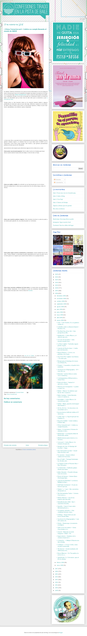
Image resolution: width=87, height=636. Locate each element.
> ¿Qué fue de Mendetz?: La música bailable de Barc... (67, 481)
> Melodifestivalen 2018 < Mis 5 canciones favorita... (65, 502)
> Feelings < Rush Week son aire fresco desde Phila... (66, 515)
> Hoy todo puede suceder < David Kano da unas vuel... (66, 451)
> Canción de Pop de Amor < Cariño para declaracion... (67, 349)
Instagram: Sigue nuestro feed (62, 222)
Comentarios (58, 182)
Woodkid (30, 290)
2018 (56, 293)
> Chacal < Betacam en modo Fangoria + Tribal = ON (65, 532)
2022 (56, 282)
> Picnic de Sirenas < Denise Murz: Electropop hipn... (66, 477)
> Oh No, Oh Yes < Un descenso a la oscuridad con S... (67, 408)
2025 (56, 274)
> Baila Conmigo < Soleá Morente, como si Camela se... (66, 396)
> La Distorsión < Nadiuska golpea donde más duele (66, 468)
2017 (56, 568)
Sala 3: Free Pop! (58, 199)
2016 (56, 571)
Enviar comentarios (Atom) (29, 449)
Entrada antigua (43, 445)
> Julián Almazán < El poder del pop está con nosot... (66, 473)
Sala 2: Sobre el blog (59, 196)
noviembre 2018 (61, 298)
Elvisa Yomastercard (20, 94)
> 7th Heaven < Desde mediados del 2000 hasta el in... (67, 549)
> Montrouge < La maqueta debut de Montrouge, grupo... (67, 434)
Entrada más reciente (10, 445)
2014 (56, 577)
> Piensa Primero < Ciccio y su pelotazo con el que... (65, 353)
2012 (56, 582)
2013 (56, 579)
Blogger (61, 632)
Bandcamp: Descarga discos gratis (63, 219)
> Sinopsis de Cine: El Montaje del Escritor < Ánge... (66, 447)
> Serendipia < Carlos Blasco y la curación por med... (66, 400)
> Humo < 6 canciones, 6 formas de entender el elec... (67, 430)
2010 (56, 588)
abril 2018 (60, 317)
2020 (56, 288)
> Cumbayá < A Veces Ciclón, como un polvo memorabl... (67, 545)
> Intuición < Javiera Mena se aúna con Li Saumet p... (66, 374)
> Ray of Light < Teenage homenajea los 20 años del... (67, 460)
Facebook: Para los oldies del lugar (63, 225)
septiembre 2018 (62, 304)
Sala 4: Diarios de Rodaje (60, 202)
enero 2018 (60, 565)
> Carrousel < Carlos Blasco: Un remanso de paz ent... (66, 443)
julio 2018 (60, 309)
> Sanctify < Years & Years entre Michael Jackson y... (65, 507)
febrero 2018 (60, 562)
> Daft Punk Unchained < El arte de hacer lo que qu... (66, 485)
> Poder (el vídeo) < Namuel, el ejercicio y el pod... (65, 383)
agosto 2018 (60, 306)
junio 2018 (60, 312)
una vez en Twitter (29, 355)
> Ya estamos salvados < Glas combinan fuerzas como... (65, 511)
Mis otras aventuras (59, 209)
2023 (56, 279)
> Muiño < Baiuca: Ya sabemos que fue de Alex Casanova (66, 391)
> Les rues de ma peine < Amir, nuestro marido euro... (65, 340)
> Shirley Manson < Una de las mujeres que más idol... (65, 498)
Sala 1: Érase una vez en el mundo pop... (64, 193)
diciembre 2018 (61, 296)
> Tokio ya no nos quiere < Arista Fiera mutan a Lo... (66, 528)
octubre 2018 (61, 301)
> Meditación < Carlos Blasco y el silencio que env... (66, 336)
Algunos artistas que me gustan (62, 205)
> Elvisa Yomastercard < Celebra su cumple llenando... (67, 425)
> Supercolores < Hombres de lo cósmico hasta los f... (66, 537)
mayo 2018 (60, 315)
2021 (56, 285)
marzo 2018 (60, 320)
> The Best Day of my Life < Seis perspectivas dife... (66, 332)
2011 (56, 585)
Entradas (57, 179)
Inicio (27, 445)
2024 (56, 277)
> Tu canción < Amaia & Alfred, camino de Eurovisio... (65, 455)
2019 (56, 290)
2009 (56, 590)
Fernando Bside (20, 392)
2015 (56, 574)
